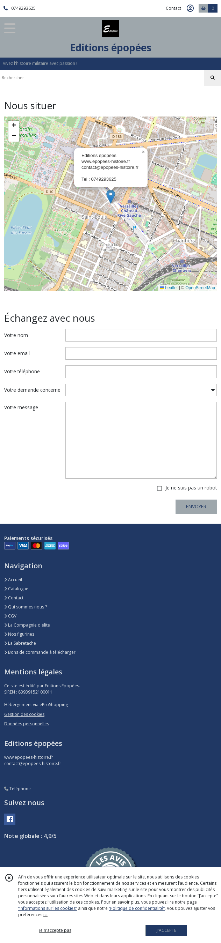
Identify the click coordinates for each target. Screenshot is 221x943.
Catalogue (16, 589)
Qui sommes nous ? (25, 607)
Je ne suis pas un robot (191, 487)
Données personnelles (26, 724)
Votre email (17, 353)
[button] (110, 196)
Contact (173, 8)
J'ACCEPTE (166, 930)
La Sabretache (20, 643)
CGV (10, 616)
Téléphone (17, 789)
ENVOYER (196, 506)
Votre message (21, 407)
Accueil (13, 580)
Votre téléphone (22, 371)
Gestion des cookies (24, 714)
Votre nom (16, 335)
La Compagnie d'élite (27, 625)
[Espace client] (190, 8)
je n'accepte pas (55, 930)
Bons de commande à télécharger (40, 652)
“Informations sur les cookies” (47, 908)
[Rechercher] (212, 78)
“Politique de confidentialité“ (137, 908)
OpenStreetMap (200, 287)
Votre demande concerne (32, 390)
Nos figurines (19, 634)
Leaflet (169, 287)
